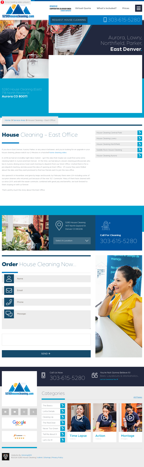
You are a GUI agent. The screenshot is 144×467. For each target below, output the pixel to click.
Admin (39, 457)
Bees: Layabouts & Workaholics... (121, 377)
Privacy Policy (57, 457)
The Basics (47, 406)
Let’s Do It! (47, 440)
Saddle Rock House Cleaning (109, 150)
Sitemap (47, 457)
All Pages (137, 397)
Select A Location (64, 241)
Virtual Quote (83, 8)
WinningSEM (26, 455)
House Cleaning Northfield (108, 144)
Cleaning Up (48, 417)
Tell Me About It (50, 434)
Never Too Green (50, 429)
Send (46, 354)
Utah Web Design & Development (5, 456)
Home (8, 120)
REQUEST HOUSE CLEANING (69, 20)
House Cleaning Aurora (107, 156)
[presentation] (21, 339)
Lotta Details (49, 411)
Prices (125, 8)
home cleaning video (58, 152)
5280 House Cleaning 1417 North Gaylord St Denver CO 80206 (75, 226)
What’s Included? (107, 8)
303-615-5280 (122, 19)
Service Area (19, 120)
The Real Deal (49, 423)
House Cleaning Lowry (106, 138)
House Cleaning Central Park (109, 133)
